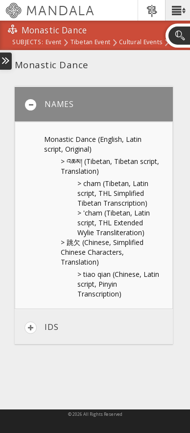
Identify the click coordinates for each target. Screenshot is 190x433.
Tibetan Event (91, 42)
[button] (177, 10)
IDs (41, 328)
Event (53, 42)
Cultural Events (140, 42)
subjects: (27, 42)
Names (49, 105)
